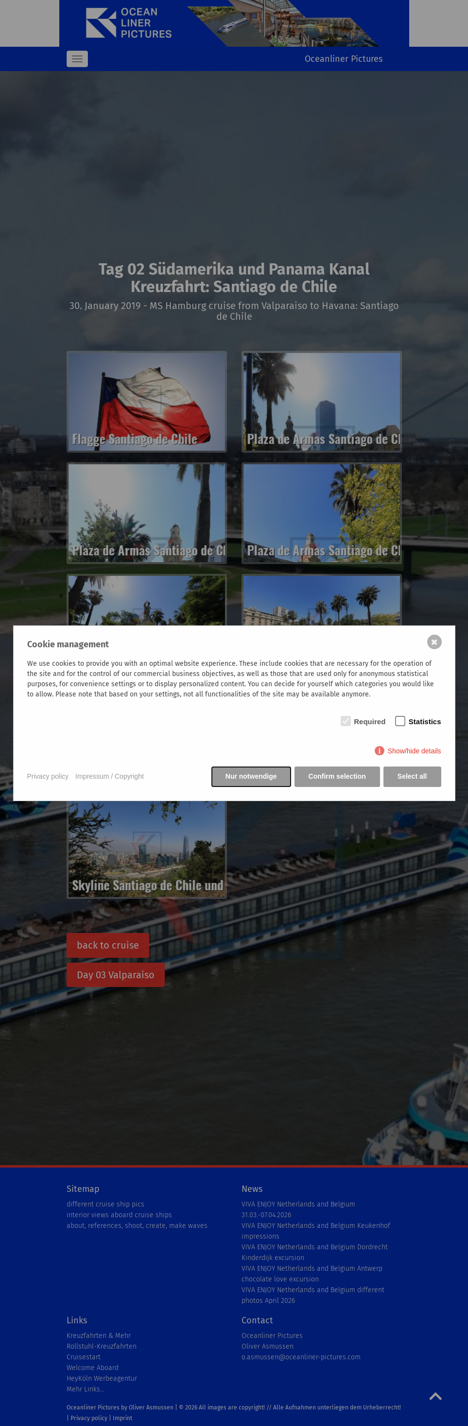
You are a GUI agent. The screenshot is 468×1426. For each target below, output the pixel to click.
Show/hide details (414, 751)
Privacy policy (48, 776)
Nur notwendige (251, 776)
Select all (412, 776)
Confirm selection (337, 776)
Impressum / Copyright (109, 776)
